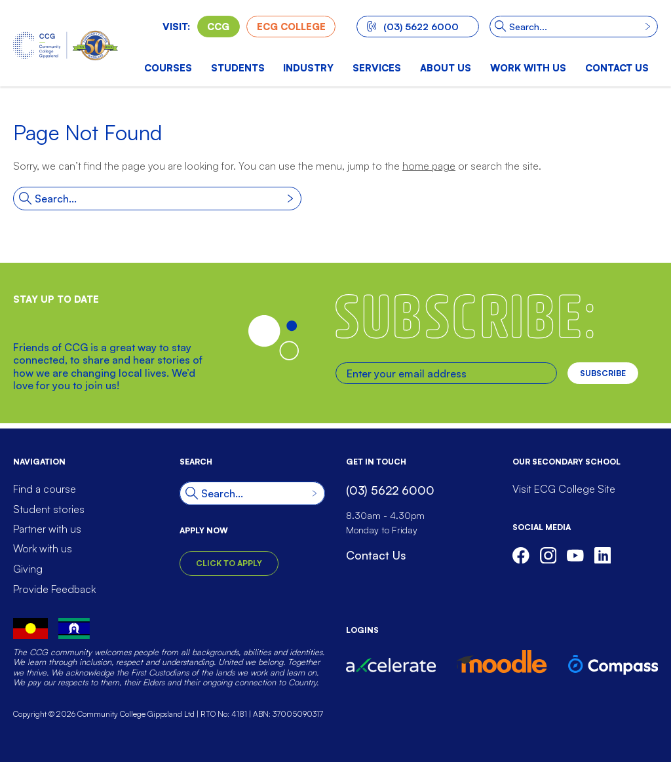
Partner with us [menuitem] (47, 528)
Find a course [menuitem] (44, 488)
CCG (218, 26)
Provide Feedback (54, 589)
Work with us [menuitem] (528, 67)
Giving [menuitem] (28, 568)
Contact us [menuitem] (617, 67)
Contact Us (376, 555)
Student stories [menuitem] (49, 509)
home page (428, 165)
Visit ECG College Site (563, 488)
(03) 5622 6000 (413, 26)
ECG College (291, 26)
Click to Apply (229, 563)
